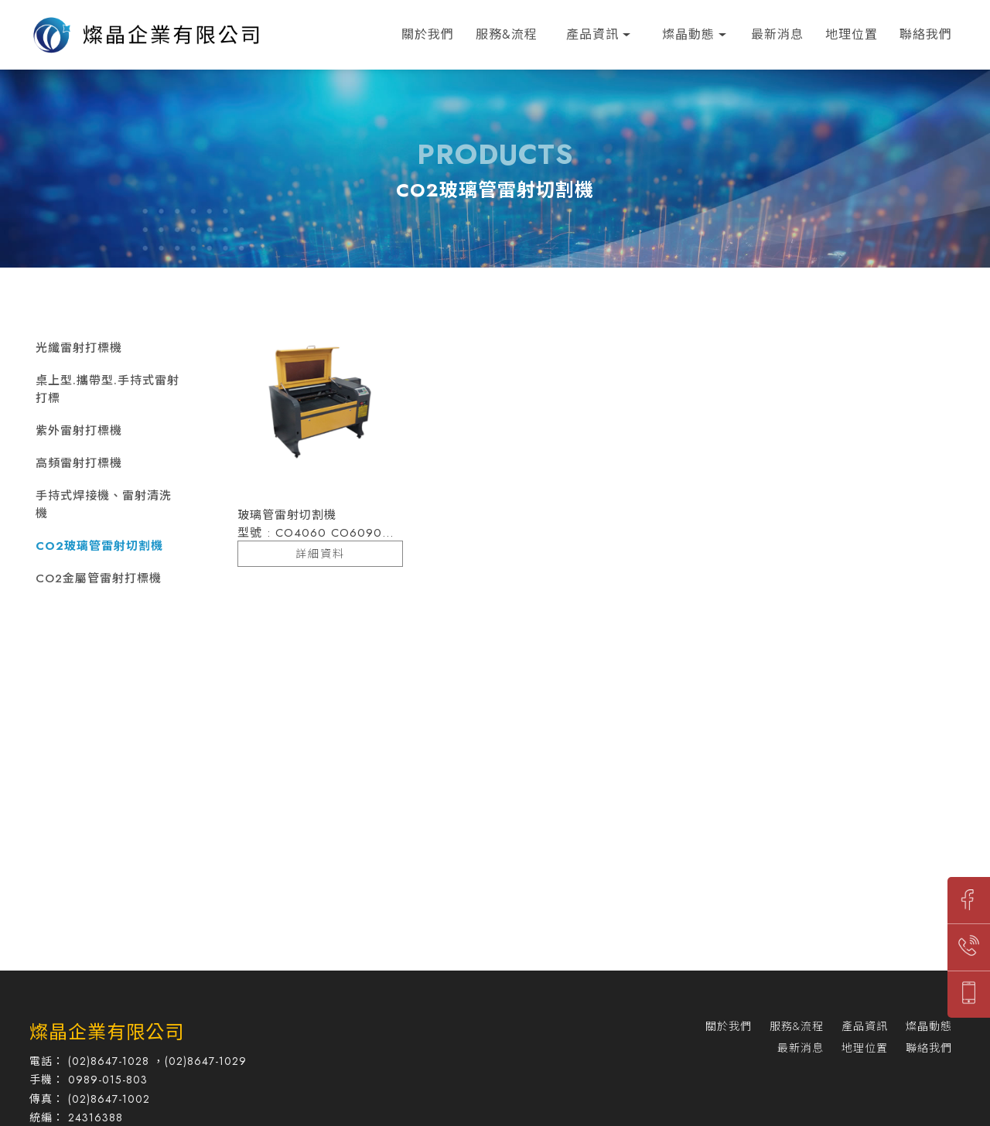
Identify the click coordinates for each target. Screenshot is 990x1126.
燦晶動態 (688, 34)
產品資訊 (592, 34)
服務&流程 (507, 34)
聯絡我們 (926, 34)
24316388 (95, 1117)
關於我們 (427, 34)
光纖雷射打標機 (79, 348)
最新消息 (777, 34)
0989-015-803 (108, 1079)
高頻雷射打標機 (79, 463)
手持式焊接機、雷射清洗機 (104, 504)
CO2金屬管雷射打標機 (99, 578)
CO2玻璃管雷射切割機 (99, 545)
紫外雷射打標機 (79, 430)
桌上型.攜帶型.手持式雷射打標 (107, 389)
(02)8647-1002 (109, 1099)
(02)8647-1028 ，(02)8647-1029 (157, 1061)
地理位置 (851, 34)
